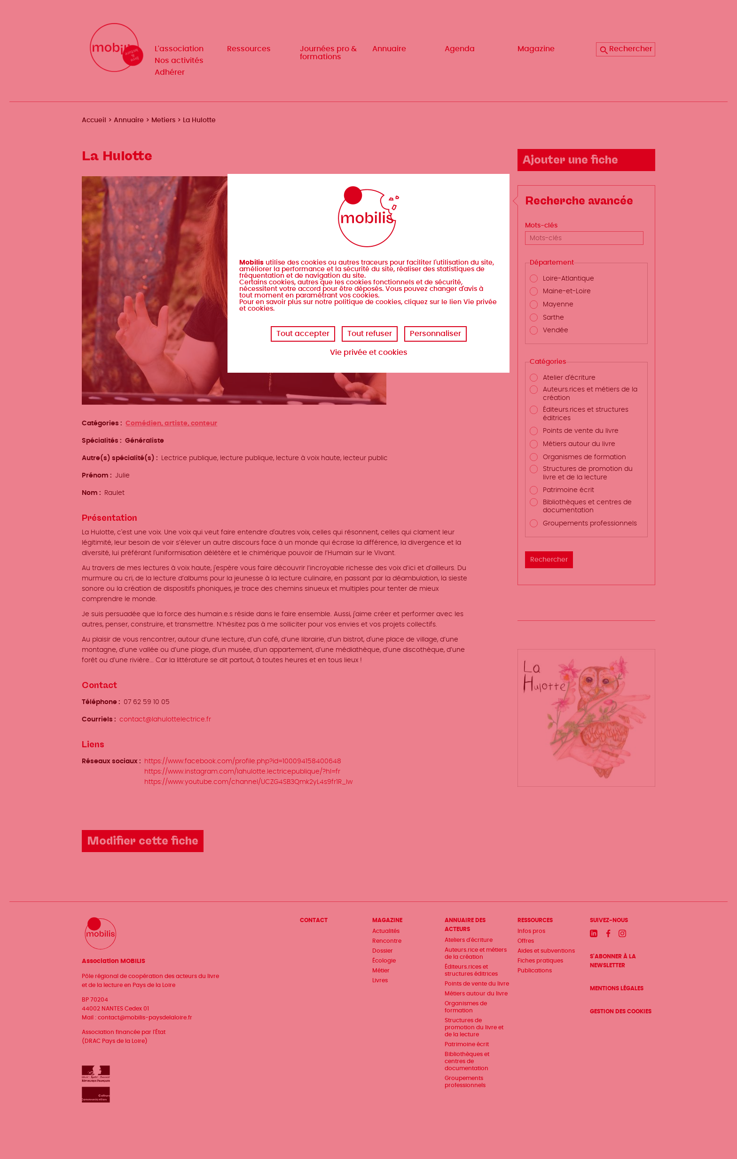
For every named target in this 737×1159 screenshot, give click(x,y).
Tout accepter (302, 333)
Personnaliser (435, 333)
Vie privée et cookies (369, 352)
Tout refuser (369, 333)
